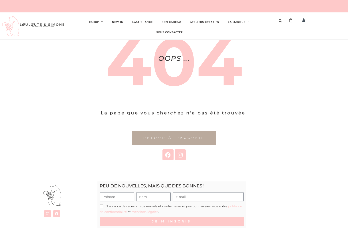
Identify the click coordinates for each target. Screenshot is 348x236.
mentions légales (145, 212)
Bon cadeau (171, 22)
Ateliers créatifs (204, 22)
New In (117, 22)
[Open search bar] (281, 20)
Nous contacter (169, 32)
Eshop (96, 22)
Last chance (142, 22)
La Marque (238, 22)
